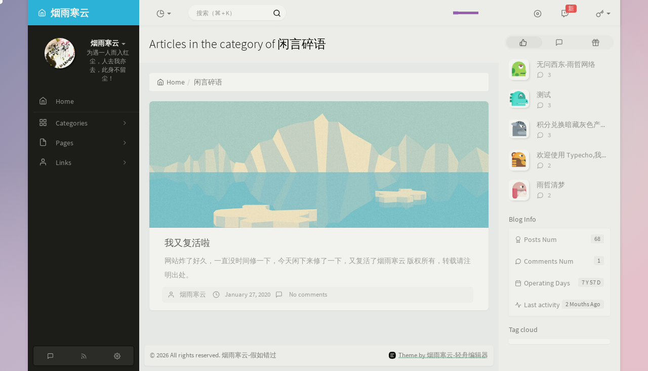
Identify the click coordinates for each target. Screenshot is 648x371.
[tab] (523, 42)
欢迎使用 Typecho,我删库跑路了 (587, 154)
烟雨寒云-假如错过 (249, 355)
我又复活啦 (187, 243)
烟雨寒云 (193, 294)
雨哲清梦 (551, 184)
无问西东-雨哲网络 (566, 64)
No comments (307, 294)
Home (171, 82)
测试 (544, 94)
